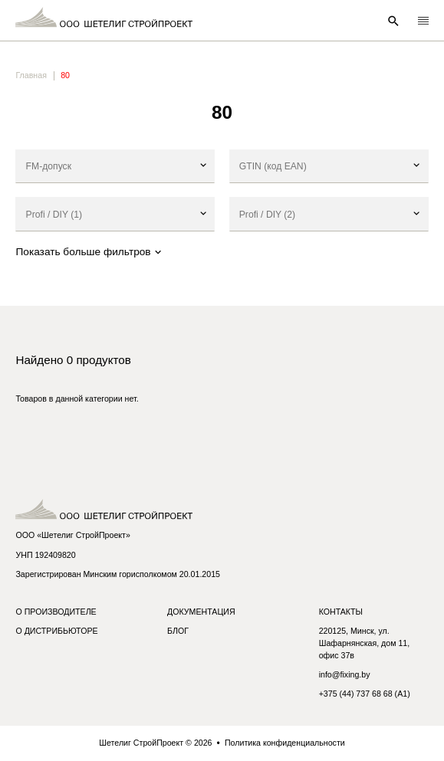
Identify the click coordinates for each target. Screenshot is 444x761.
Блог (178, 630)
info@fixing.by (344, 674)
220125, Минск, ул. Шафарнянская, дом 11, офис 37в (364, 643)
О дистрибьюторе (56, 630)
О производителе (55, 611)
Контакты (341, 611)
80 (65, 75)
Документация (201, 611)
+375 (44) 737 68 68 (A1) (364, 693)
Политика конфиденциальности (285, 742)
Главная (30, 75)
